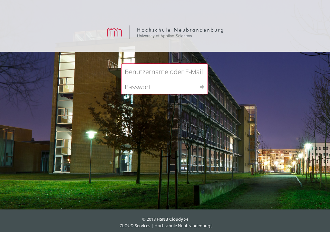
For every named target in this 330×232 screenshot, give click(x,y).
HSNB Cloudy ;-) (172, 219)
